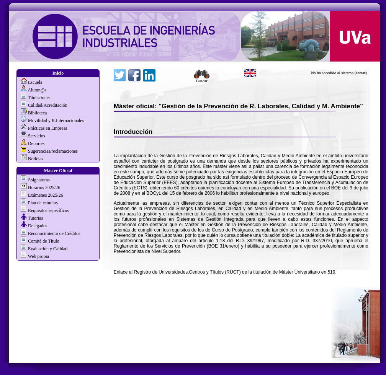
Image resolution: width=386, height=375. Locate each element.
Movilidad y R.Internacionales (56, 120)
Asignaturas (38, 180)
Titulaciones (39, 97)
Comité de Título (43, 241)
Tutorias (35, 218)
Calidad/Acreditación (47, 105)
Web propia (38, 256)
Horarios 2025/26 (44, 187)
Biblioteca (37, 113)
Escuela (35, 82)
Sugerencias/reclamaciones (53, 151)
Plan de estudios (43, 202)
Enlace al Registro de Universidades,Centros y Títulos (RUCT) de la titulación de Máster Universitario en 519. (225, 272)
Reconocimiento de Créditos (54, 233)
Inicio (58, 73)
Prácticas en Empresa (47, 128)
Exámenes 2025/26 (45, 195)
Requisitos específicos (48, 210)
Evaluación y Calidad (47, 248)
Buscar (201, 79)
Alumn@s (37, 90)
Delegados (37, 225)
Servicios (36, 136)
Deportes (36, 143)
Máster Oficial (58, 170)
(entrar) (361, 73)
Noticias (35, 158)
